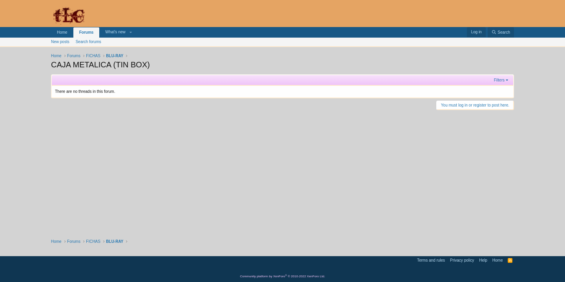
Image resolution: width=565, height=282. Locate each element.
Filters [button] (499, 80)
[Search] (501, 32)
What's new (115, 32)
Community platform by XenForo (282, 276)
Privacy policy (462, 260)
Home (62, 32)
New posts (60, 42)
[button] (130, 32)
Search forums (88, 42)
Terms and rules (431, 260)
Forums (86, 32)
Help (483, 260)
